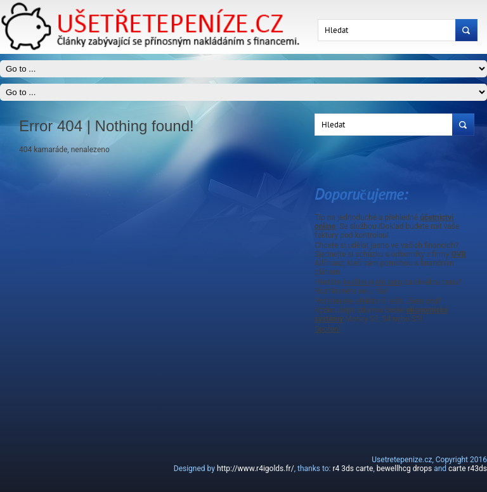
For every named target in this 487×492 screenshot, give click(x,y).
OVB (458, 254)
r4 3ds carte (352, 468)
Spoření (328, 329)
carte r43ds (467, 468)
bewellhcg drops (404, 468)
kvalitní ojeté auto (372, 282)
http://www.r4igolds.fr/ (255, 468)
